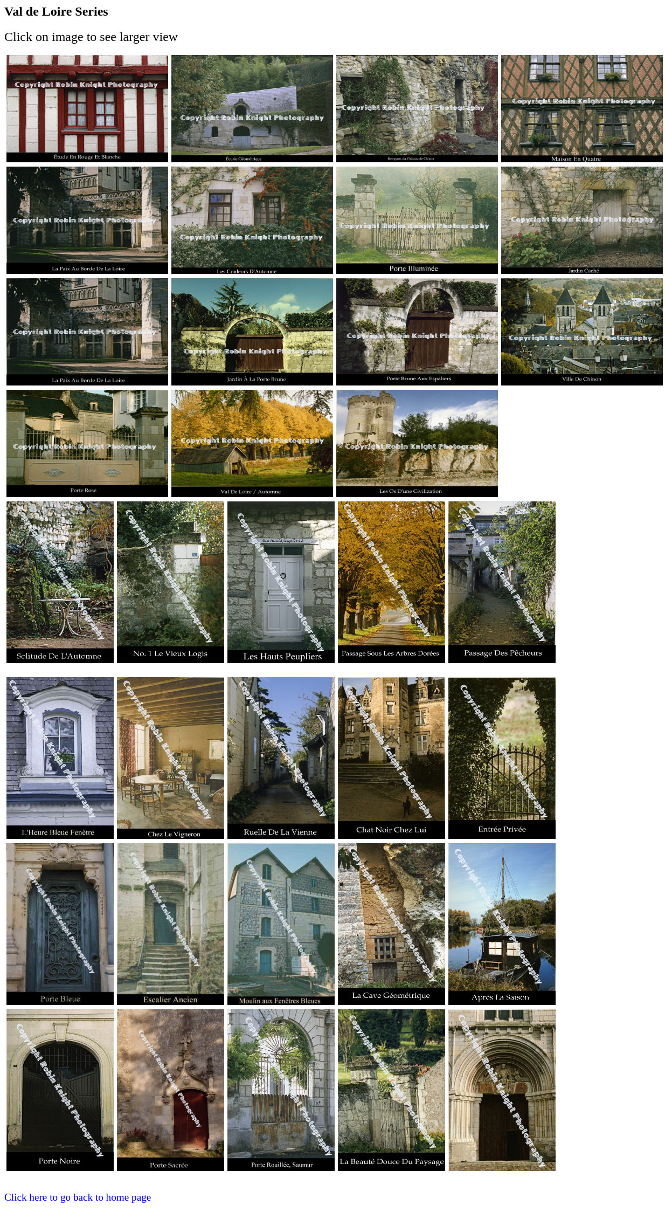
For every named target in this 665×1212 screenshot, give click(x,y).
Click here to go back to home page (77, 1197)
